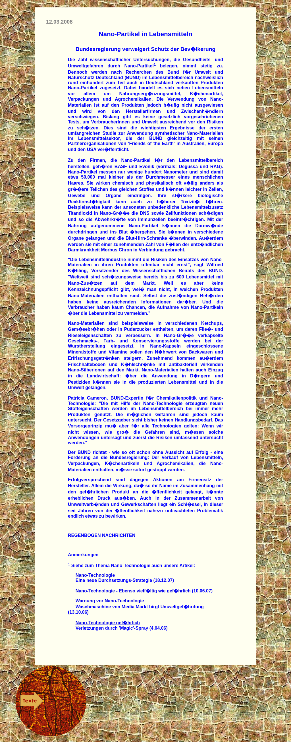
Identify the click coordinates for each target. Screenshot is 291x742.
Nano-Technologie (95, 575)
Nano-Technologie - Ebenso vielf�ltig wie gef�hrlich (133, 590)
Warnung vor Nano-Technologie (110, 600)
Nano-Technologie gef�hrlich (108, 622)
